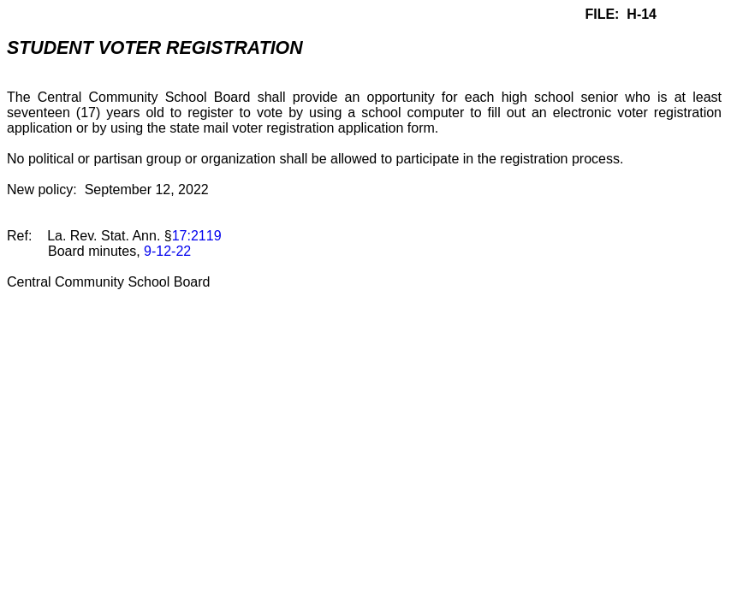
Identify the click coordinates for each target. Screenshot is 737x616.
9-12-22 (167, 251)
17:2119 (197, 235)
